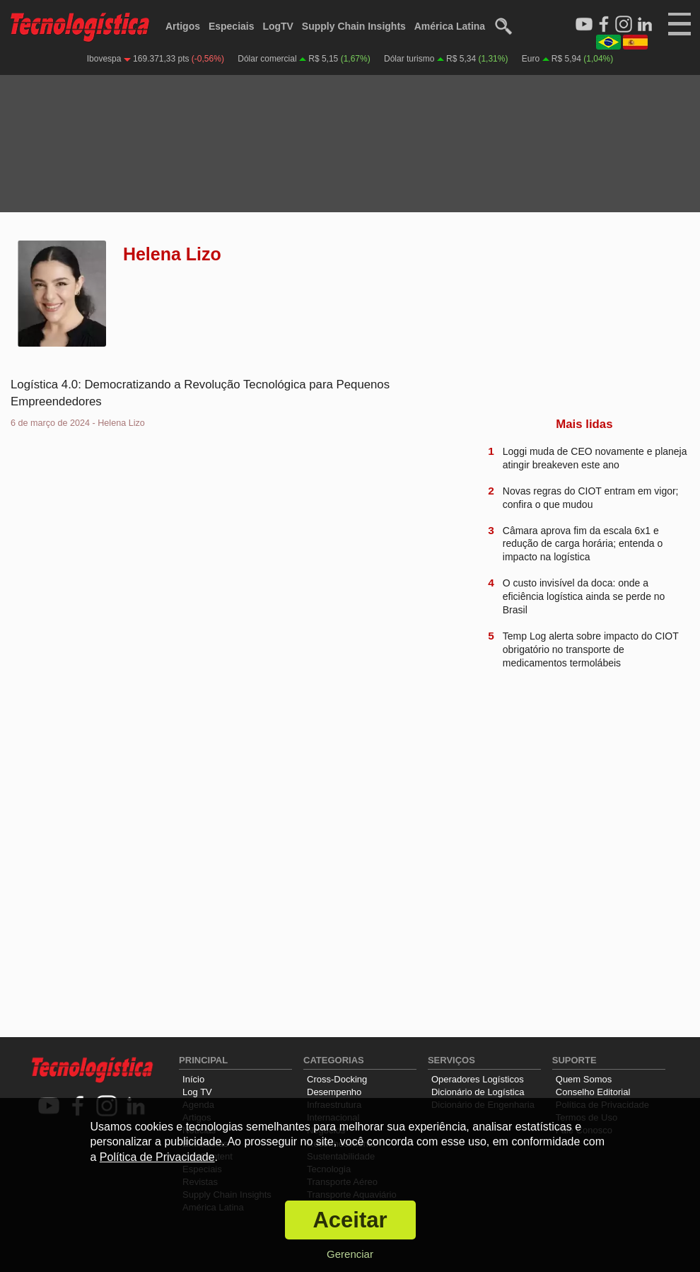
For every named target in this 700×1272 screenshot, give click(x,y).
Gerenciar (350, 1254)
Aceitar (350, 1220)
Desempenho (334, 1092)
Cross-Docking (337, 1079)
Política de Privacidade (157, 1157)
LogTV (277, 26)
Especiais (232, 26)
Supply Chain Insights (354, 26)
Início (193, 1079)
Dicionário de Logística (478, 1092)
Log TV (197, 1092)
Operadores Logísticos (477, 1079)
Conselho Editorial (593, 1092)
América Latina (449, 26)
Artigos (182, 26)
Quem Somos (584, 1079)
